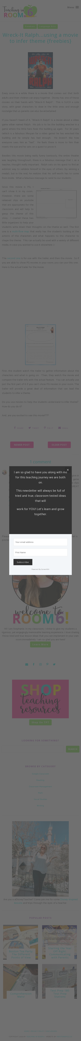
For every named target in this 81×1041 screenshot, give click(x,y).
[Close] (68, 470)
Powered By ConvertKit (40, 569)
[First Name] (40, 552)
